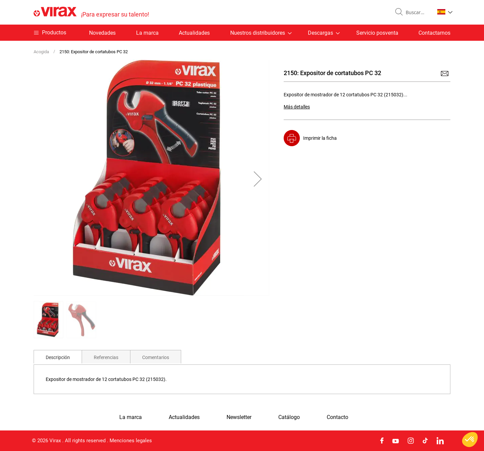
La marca (147, 33)
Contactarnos (434, 33)
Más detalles (297, 106)
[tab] (58, 356)
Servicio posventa (377, 33)
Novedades (102, 33)
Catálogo (289, 417)
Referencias (106, 357)
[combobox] (417, 12)
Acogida (41, 51)
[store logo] (91, 12)
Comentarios (155, 357)
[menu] (242, 33)
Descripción (58, 357)
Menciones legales (131, 441)
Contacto (337, 417)
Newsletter (239, 417)
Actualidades (194, 33)
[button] (444, 11)
